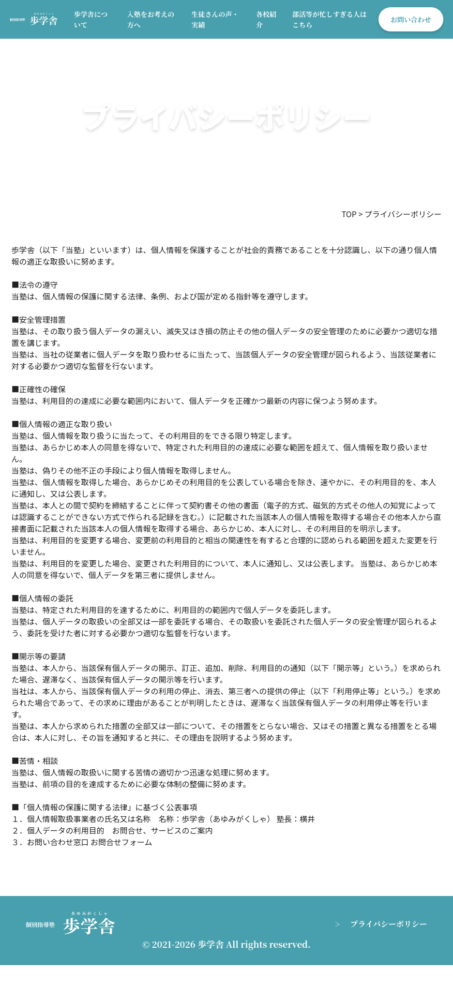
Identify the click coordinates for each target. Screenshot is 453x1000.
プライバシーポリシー (388, 923)
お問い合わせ (411, 19)
